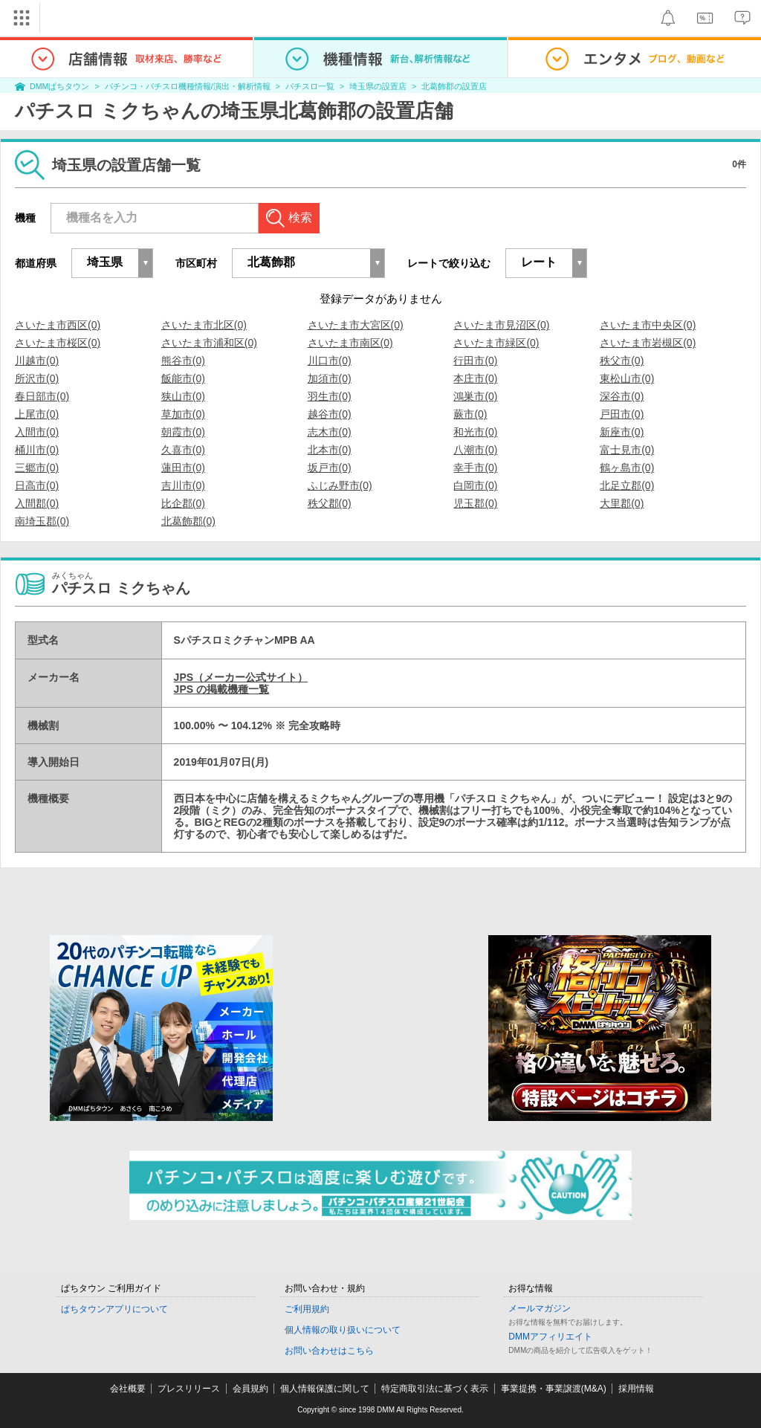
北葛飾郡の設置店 (454, 86)
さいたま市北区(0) (204, 325)
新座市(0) (622, 432)
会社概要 (128, 1388)
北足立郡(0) (627, 485)
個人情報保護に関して (324, 1388)
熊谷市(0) (183, 360)
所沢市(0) (37, 378)
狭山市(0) (183, 396)
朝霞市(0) (183, 432)
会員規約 (250, 1388)
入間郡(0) (37, 503)
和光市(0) (475, 432)
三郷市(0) (37, 467)
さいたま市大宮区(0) (356, 325)
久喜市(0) (183, 450)
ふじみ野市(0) (340, 485)
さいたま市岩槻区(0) (648, 342)
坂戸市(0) (330, 467)
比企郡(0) (183, 503)
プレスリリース (189, 1388)
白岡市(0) (475, 485)
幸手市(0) (475, 467)
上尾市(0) (37, 414)
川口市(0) (330, 360)
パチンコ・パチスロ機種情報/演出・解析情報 (188, 86)
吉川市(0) (183, 485)
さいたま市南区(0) (350, 342)
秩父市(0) (622, 360)
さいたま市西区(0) (57, 325)
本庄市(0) (475, 378)
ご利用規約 (307, 1309)
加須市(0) (330, 378)
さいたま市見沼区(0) (501, 325)
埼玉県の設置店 (378, 86)
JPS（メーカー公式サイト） (241, 677)
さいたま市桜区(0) (57, 342)
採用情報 (636, 1388)
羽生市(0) (330, 396)
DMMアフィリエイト (550, 1336)
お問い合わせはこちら (329, 1350)
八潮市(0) (475, 450)
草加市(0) (183, 414)
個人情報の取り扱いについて (343, 1330)
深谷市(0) (622, 396)
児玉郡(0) (475, 503)
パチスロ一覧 (309, 86)
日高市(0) (37, 485)
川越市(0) (37, 360)
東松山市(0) (627, 378)
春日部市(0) (42, 396)
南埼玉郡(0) (42, 521)
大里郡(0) (622, 503)
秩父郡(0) (330, 503)
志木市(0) (330, 432)
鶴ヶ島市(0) (627, 467)
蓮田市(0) (183, 467)
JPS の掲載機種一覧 (221, 689)
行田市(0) (475, 360)
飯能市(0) (183, 378)
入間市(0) (37, 432)
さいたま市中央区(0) (648, 325)
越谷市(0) (330, 414)
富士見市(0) (627, 450)
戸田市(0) (622, 414)
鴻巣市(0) (475, 396)
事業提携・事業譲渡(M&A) (553, 1388)
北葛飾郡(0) (188, 521)
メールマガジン (539, 1308)
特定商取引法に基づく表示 (434, 1388)
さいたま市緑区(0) (496, 342)
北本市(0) (330, 450)
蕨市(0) (470, 414)
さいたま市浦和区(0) (209, 342)
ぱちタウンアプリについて (114, 1309)
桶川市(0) (37, 450)
